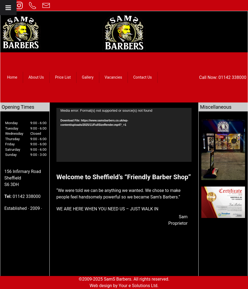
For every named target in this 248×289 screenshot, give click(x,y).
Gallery (88, 77)
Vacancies (113, 77)
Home (12, 77)
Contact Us (142, 77)
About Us (36, 77)
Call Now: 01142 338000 (222, 77)
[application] (124, 135)
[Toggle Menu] (8, 7)
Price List (63, 77)
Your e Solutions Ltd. (138, 285)
